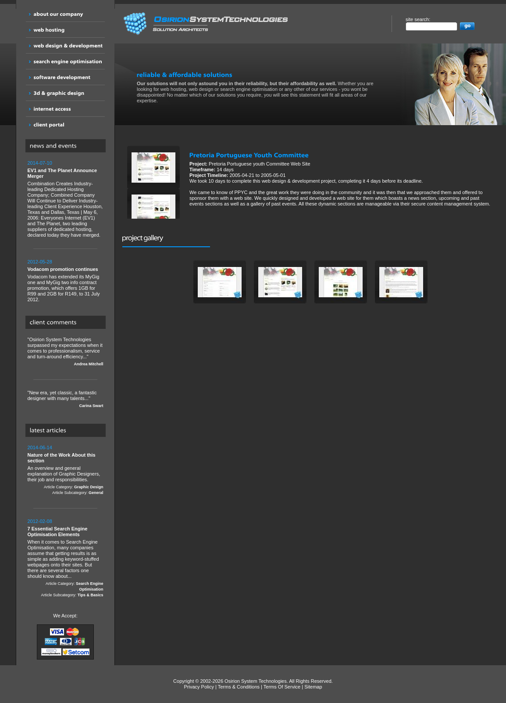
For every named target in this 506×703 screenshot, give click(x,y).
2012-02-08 (40, 521)
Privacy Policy (199, 686)
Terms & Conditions (239, 686)
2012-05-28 (40, 261)
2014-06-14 (40, 447)
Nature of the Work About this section (62, 457)
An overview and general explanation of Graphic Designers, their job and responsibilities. (65, 470)
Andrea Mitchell (88, 364)
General (96, 492)
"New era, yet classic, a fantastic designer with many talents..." (65, 399)
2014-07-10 (40, 163)
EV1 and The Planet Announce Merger (62, 173)
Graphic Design (88, 487)
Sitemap (313, 686)
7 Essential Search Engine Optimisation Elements (58, 531)
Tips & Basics (90, 595)
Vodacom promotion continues (63, 269)
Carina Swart (91, 406)
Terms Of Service (282, 686)
